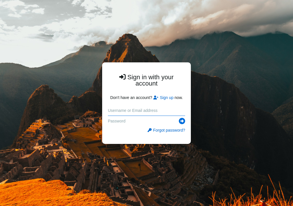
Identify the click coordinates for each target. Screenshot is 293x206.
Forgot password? (166, 130)
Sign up (163, 97)
